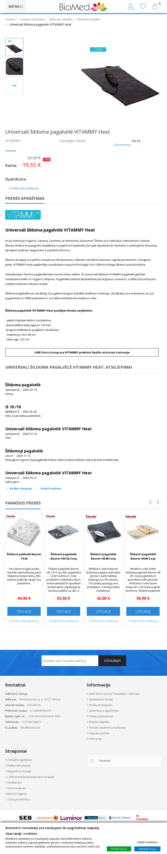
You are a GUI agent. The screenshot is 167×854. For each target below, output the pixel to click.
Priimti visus (119, 849)
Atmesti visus (147, 849)
